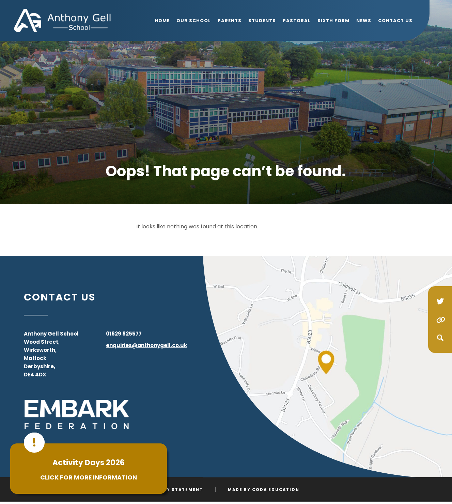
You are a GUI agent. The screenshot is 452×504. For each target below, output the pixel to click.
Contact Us (395, 20)
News (363, 20)
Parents (229, 20)
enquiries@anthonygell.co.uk (146, 345)
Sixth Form (333, 20)
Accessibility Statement (166, 489)
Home (162, 20)
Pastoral (297, 20)
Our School (193, 20)
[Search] (440, 338)
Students (262, 20)
